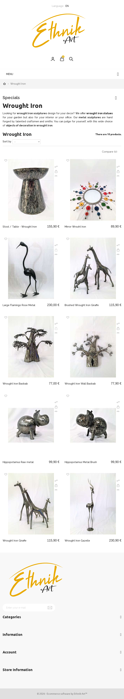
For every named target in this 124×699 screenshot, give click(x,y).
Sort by (7, 141)
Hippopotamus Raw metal (18, 462)
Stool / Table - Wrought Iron (20, 226)
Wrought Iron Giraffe (14, 540)
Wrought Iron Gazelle (77, 540)
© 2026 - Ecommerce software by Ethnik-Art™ (62, 693)
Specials (11, 97)
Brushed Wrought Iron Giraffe (82, 305)
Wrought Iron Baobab (15, 383)
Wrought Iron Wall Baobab (80, 383)
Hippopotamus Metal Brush (81, 462)
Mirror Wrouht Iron (75, 226)
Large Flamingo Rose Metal (19, 305)
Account (9, 652)
